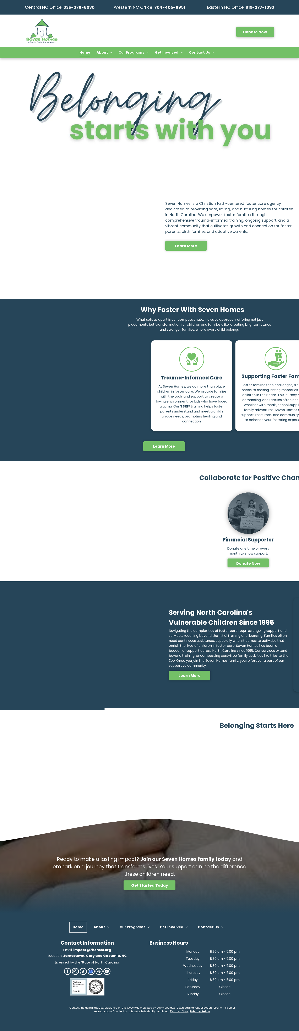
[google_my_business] (91, 972)
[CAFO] (95, 986)
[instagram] (75, 972)
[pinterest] (99, 972)
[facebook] (67, 972)
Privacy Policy (200, 1011)
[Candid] (78, 986)
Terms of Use (179, 1011)
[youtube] (106, 972)
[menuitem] (84, 52)
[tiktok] (83, 972)
